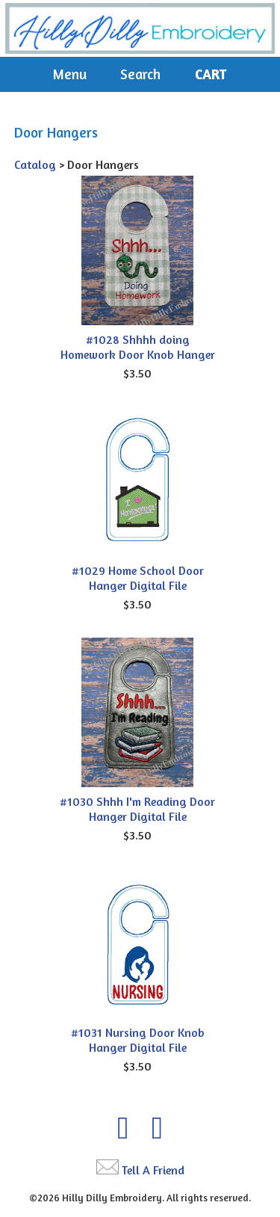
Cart (210, 74)
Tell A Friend (153, 1169)
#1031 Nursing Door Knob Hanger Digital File (138, 1040)
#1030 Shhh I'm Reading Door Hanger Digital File (137, 809)
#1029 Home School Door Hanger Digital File (138, 578)
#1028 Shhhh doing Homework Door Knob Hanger (137, 347)
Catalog (35, 164)
